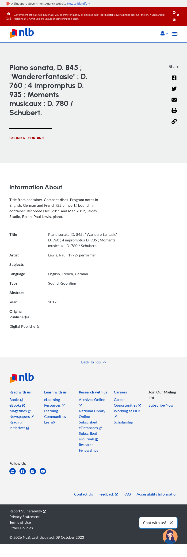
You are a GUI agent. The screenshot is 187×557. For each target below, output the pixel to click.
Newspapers (21, 416)
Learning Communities (55, 413)
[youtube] (45, 474)
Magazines (20, 410)
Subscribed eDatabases (90, 425)
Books (16, 399)
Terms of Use (20, 522)
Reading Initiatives (19, 425)
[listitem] (20, 393)
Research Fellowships (88, 447)
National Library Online (92, 413)
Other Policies (21, 527)
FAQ (127, 494)
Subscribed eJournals (88, 436)
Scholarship (123, 422)
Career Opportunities (127, 402)
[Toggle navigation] (175, 34)
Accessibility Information (157, 494)
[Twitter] (174, 91)
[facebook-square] (24, 474)
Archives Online (92, 402)
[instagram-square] (35, 474)
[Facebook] (174, 80)
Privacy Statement (24, 516)
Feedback (108, 494)
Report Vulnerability (27, 511)
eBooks (17, 405)
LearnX (49, 422)
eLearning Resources (54, 402)
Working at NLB (127, 413)
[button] (164, 34)
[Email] (174, 102)
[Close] (181, 11)
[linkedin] (14, 474)
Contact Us (83, 494)
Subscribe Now (161, 405)
